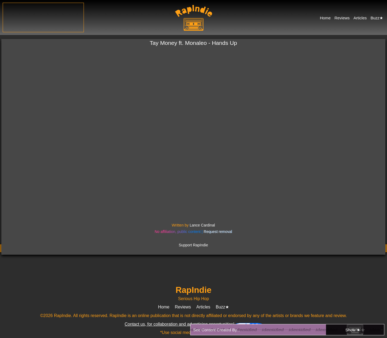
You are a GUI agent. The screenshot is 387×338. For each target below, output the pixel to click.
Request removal (218, 231)
